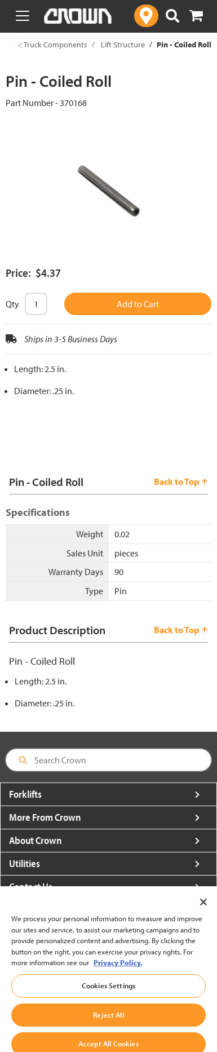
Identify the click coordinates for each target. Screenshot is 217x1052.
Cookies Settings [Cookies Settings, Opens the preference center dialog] (108, 995)
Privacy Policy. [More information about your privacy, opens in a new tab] (118, 972)
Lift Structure (123, 44)
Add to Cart (138, 304)
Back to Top (181, 481)
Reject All (108, 1024)
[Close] (203, 912)
